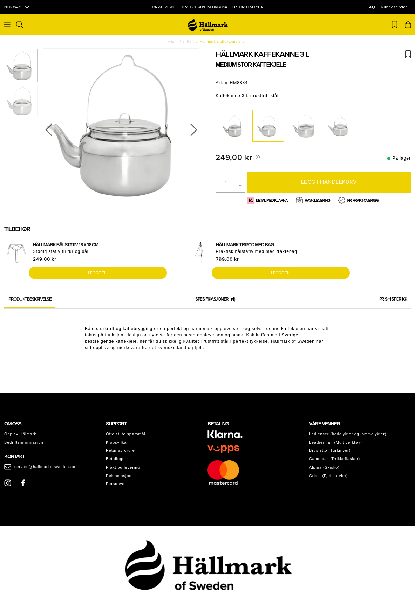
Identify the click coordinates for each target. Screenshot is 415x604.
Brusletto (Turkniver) (330, 450)
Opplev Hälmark (20, 434)
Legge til (98, 273)
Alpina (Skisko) (324, 467)
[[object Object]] (258, 157)
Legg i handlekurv (329, 182)
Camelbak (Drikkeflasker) (334, 459)
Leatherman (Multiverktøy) (335, 442)
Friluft (188, 41)
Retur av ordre (120, 450)
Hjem (172, 41)
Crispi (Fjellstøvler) (328, 476)
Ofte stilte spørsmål (125, 434)
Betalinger (116, 459)
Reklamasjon (118, 476)
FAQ (371, 7)
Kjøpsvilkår (117, 442)
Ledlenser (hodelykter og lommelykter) (347, 434)
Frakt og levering (123, 467)
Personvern (117, 484)
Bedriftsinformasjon (23, 442)
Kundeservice (394, 7)
